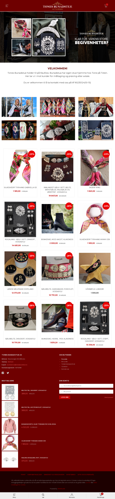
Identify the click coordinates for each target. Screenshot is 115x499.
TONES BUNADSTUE (68, 364)
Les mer (88, 483)
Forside (64, 360)
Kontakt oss (65, 369)
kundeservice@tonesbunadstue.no (17, 365)
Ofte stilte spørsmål (86, 475)
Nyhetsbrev (70, 475)
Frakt (23, 475)
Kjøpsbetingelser (35, 475)
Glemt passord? (108, 398)
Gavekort (64, 367)
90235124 (10, 362)
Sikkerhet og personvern (54, 475)
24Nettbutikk (61, 489)
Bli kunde (64, 362)
